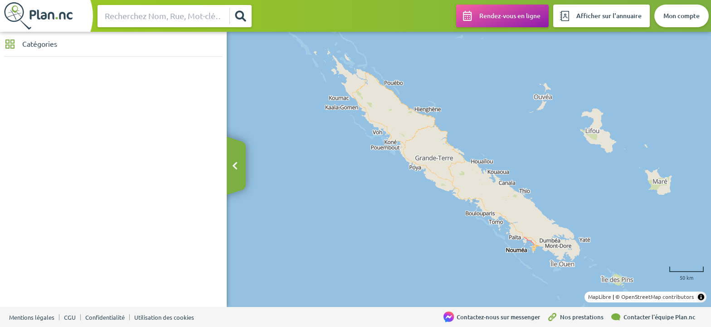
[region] (469, 169)
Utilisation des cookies (164, 317)
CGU (70, 317)
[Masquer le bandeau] (235, 166)
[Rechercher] (240, 16)
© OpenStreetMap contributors (654, 297)
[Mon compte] (681, 16)
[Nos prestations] (578, 317)
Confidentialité (105, 317)
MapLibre (599, 297)
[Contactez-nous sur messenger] (495, 317)
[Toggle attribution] (701, 297)
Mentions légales (31, 317)
